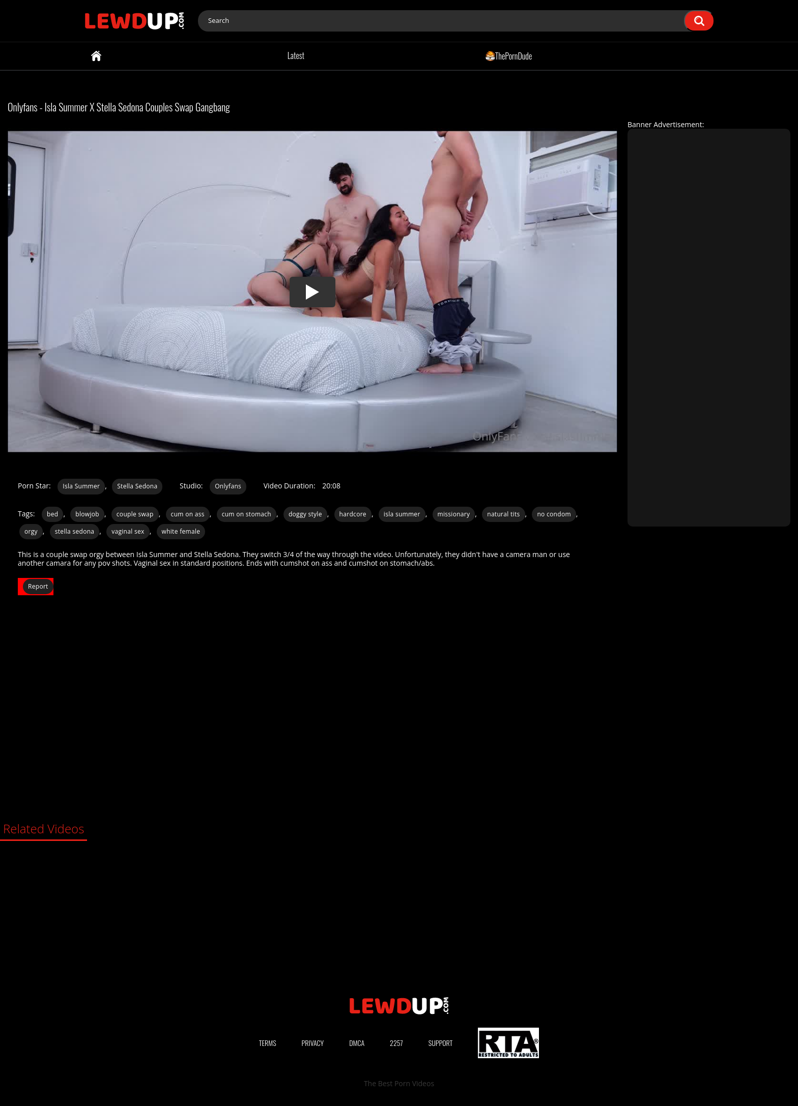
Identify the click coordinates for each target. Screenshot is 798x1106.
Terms (267, 1042)
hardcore (352, 514)
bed (52, 514)
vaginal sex (127, 531)
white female (181, 531)
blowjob (87, 514)
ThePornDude (508, 55)
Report (38, 586)
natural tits (503, 514)
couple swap (135, 514)
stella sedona (75, 531)
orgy (31, 531)
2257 (396, 1042)
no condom (554, 514)
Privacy (313, 1042)
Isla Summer (81, 486)
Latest (296, 55)
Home (96, 56)
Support (441, 1042)
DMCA (356, 1042)
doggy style (305, 514)
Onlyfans (228, 486)
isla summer (402, 514)
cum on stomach (246, 514)
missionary (454, 514)
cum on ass (188, 514)
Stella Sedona (137, 486)
